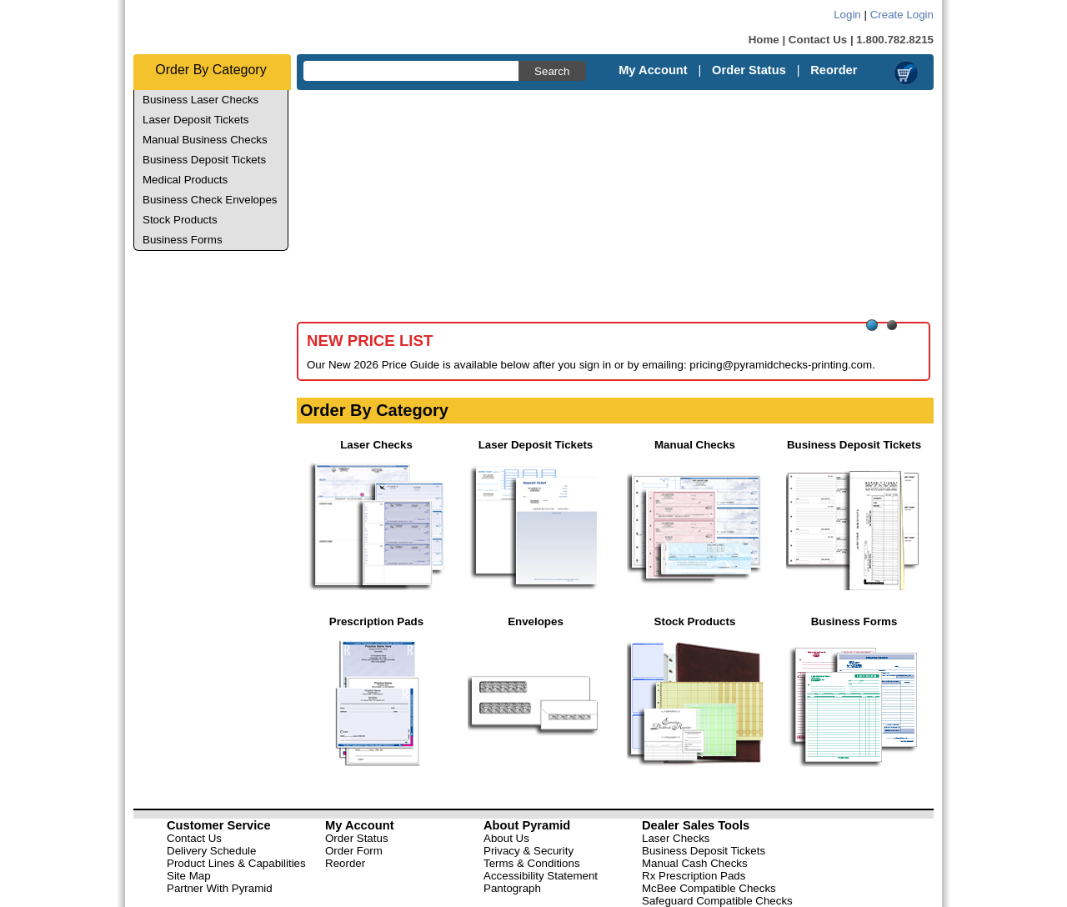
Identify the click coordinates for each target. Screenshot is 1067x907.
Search (551, 71)
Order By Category (210, 70)
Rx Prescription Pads (693, 875)
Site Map (189, 875)
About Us (506, 838)
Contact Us (818, 39)
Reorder (833, 70)
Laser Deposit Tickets (195, 119)
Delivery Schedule (211, 850)
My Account (653, 70)
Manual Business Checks (205, 139)
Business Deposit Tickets (204, 159)
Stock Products (180, 219)
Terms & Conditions (531, 863)
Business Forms (183, 239)
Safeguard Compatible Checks (717, 900)
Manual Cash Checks (695, 863)
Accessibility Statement (540, 875)
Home (764, 39)
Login (847, 14)
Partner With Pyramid (220, 888)
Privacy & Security (528, 850)
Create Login (902, 14)
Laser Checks (676, 838)
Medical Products (185, 179)
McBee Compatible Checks (709, 888)
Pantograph (512, 888)
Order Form (354, 850)
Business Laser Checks (200, 99)
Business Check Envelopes (210, 199)
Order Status (749, 70)
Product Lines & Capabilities (236, 863)
